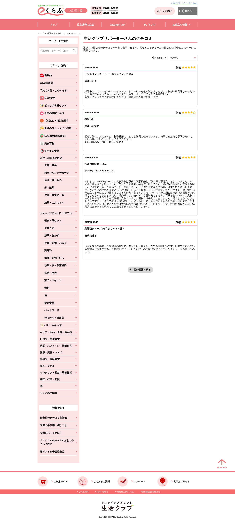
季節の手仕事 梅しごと (53, 425)
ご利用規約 (83, 492)
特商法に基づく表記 (125, 492)
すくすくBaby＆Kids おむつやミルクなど (57, 442)
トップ (40, 33)
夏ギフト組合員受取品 (52, 451)
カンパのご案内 (48, 393)
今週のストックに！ (51, 432)
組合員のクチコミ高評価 (53, 417)
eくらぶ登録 (164, 11)
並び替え (179, 57)
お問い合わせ (102, 492)
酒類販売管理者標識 (151, 492)
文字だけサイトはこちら (184, 3)
